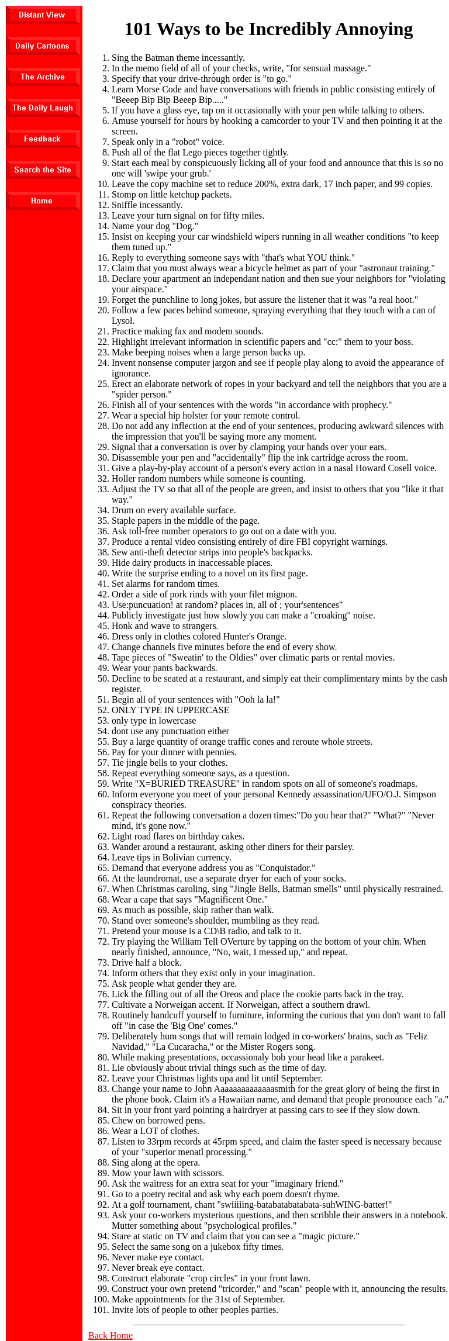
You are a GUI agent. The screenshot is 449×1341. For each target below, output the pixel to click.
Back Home (110, 1335)
